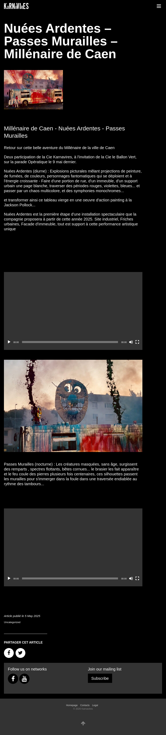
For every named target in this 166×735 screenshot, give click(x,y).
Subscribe (100, 678)
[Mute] (131, 342)
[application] (73, 311)
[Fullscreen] (137, 342)
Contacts (84, 705)
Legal (95, 705)
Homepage (72, 705)
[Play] (9, 342)
